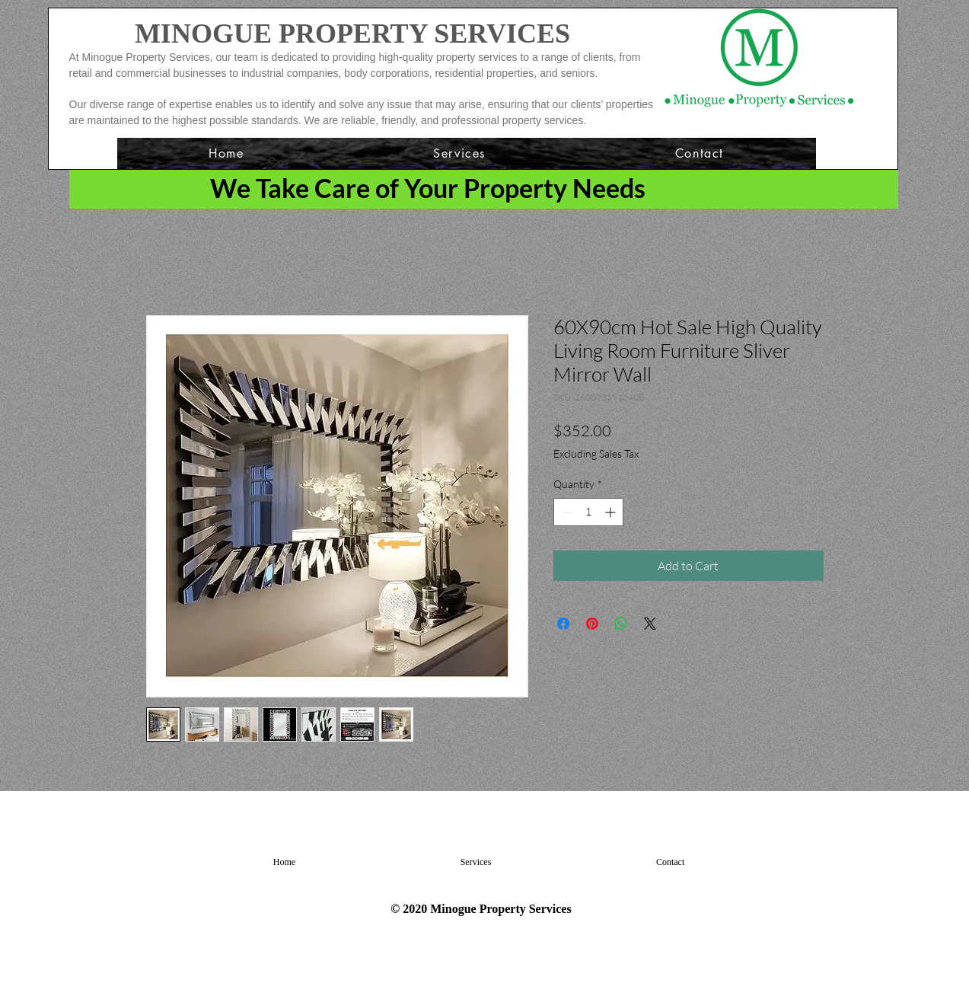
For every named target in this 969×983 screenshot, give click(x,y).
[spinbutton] (588, 512)
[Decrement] (565, 512)
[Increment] (611, 512)
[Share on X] (650, 623)
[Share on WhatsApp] (621, 623)
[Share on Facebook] (563, 623)
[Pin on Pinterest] (592, 623)
